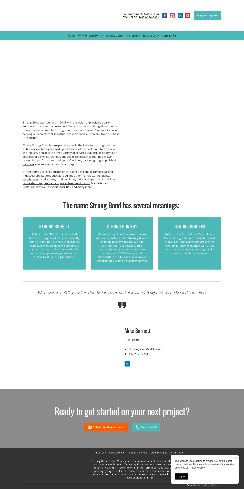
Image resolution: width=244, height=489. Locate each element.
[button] (164, 15)
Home (72, 35)
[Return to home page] (53, 465)
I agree (181, 476)
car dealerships (32, 183)
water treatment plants (75, 183)
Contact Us (169, 35)
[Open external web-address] (58, 16)
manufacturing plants (95, 175)
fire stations (51, 183)
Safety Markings (158, 452)
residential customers (86, 134)
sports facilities (61, 187)
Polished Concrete (137, 452)
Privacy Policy (193, 485)
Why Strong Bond (89, 35)
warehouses (30, 179)
